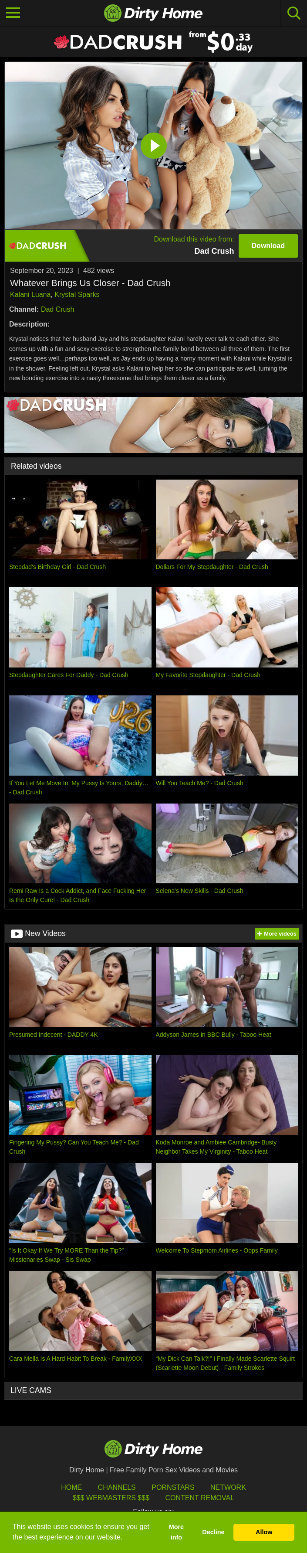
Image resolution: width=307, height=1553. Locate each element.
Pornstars (173, 1487)
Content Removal (199, 1498)
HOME (71, 1487)
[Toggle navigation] (13, 13)
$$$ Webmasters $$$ (111, 1498)
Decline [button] (213, 1532)
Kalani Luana (30, 294)
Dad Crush (57, 309)
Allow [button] (264, 1532)
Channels (117, 1487)
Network (228, 1487)
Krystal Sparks (76, 294)
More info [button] (176, 1532)
